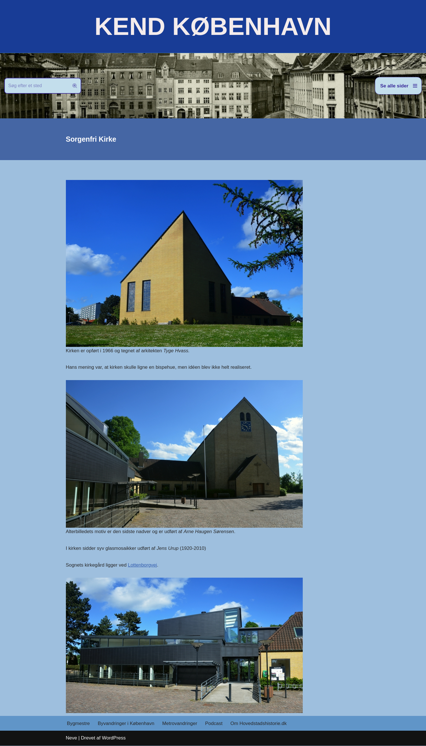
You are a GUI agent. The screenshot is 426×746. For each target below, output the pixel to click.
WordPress (114, 738)
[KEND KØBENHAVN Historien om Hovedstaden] (213, 26)
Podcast (214, 723)
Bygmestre (78, 723)
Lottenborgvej (143, 565)
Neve (71, 738)
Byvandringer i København (126, 723)
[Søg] (36, 86)
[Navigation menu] (398, 86)
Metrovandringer (180, 723)
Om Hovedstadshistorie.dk (259, 723)
